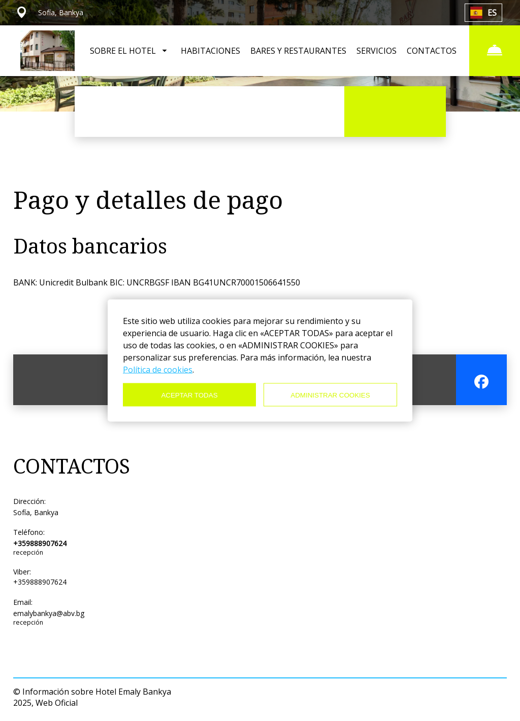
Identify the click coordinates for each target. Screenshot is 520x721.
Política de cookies (157, 369)
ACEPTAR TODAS (189, 395)
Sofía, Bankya (35, 512)
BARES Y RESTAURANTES (298, 50)
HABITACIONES (210, 50)
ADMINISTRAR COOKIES (330, 395)
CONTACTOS (432, 50)
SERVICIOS (376, 50)
